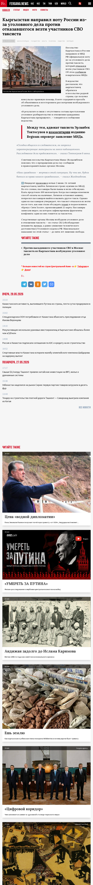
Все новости (85, 407)
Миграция (70, 41)
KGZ (38, 3)
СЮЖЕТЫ (44, 10)
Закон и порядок (23, 41)
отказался (80, 66)
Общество (61, 41)
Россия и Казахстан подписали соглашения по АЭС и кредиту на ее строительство (43, 343)
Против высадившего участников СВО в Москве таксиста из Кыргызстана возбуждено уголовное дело (54, 251)
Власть (44, 41)
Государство (35, 41)
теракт (64, 204)
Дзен (27, 269)
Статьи (16, 10)
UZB (56, 3)
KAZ (32, 3)
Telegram (82, 266)
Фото (34, 10)
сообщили (80, 72)
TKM (50, 3)
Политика (52, 41)
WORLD (63, 3)
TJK (44, 3)
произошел (42, 183)
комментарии (59, 132)
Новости (6, 10)
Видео (26, 10)
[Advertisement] (46, 427)
